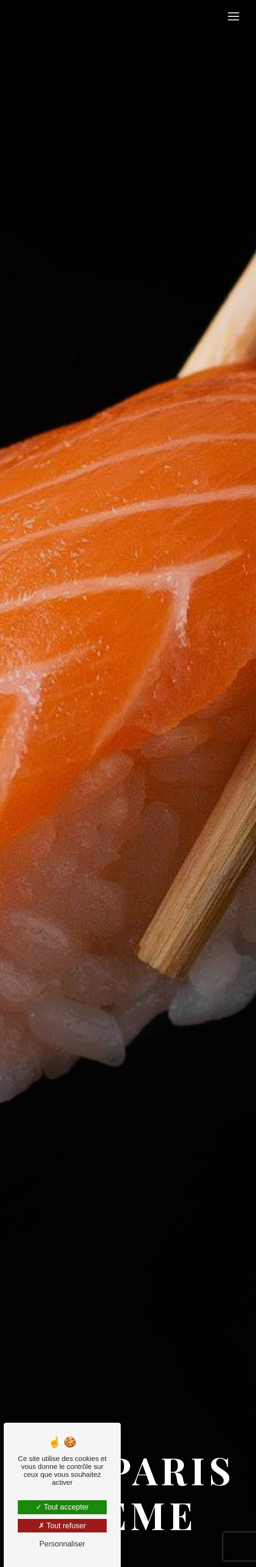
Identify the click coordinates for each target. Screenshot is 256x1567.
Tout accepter (62, 1507)
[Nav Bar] (233, 16)
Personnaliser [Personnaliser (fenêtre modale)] (62, 1544)
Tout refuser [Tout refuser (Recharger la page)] (62, 1526)
